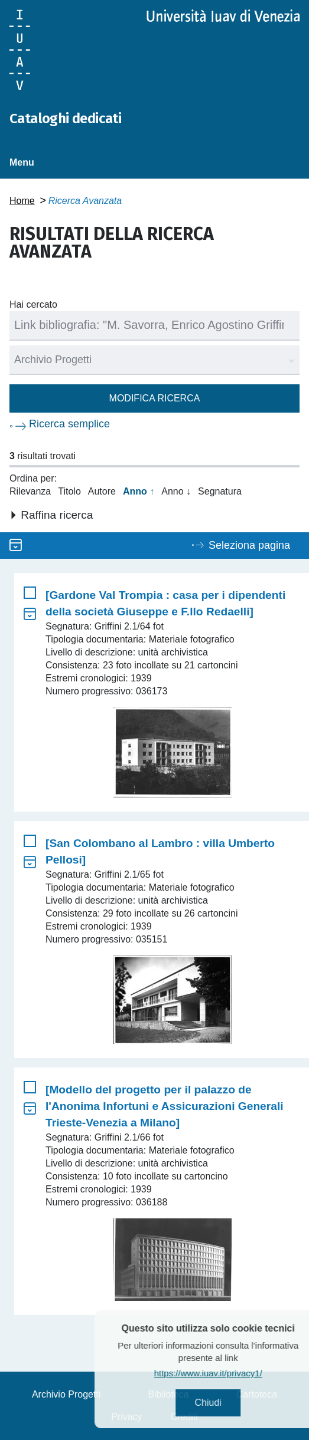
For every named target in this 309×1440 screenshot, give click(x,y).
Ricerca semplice (69, 424)
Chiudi (223, 1403)
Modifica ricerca (154, 398)
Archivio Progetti (66, 1394)
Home (22, 201)
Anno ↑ (138, 491)
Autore (102, 491)
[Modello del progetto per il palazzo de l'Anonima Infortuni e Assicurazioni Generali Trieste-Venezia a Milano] (164, 1106)
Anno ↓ (176, 491)
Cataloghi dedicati (65, 118)
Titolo (69, 491)
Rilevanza (30, 491)
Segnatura (220, 491)
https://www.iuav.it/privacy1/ (224, 1373)
